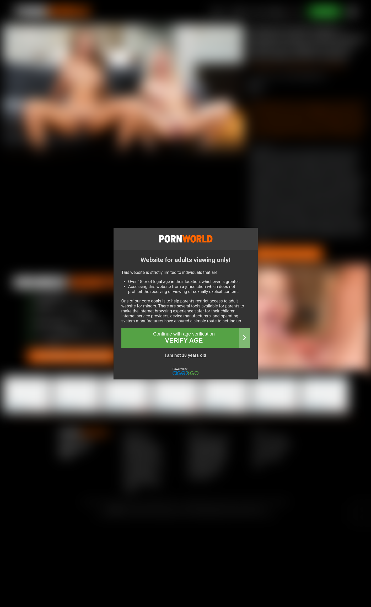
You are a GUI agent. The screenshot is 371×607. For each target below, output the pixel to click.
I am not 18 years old (185, 355)
